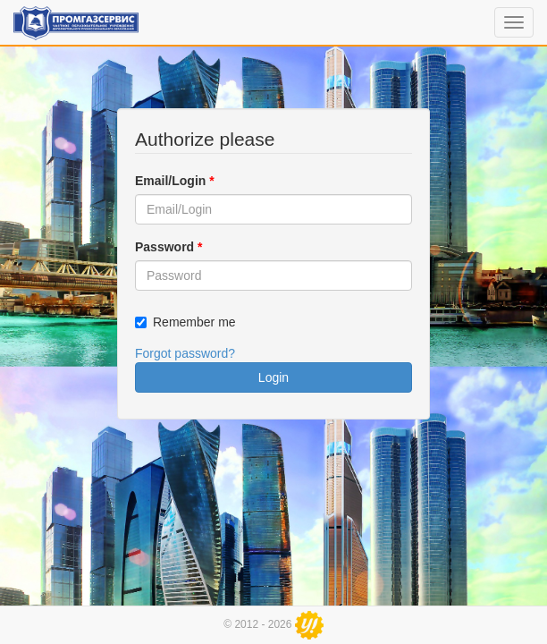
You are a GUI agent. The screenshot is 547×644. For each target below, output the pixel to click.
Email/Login (175, 181)
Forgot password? (185, 353)
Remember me (194, 322)
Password (168, 247)
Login (273, 377)
